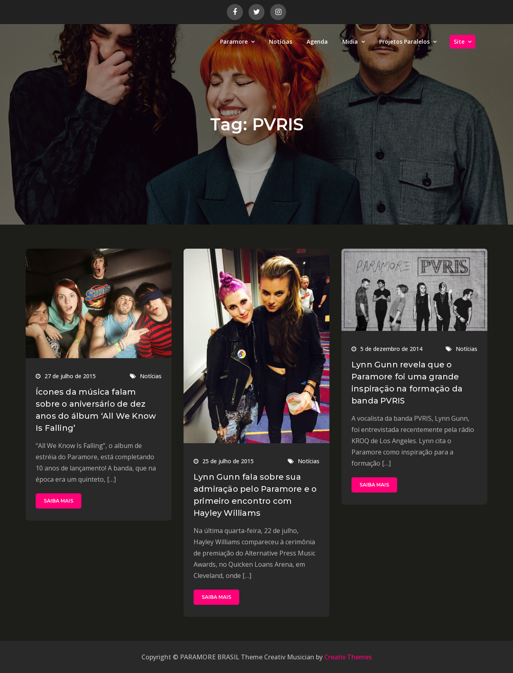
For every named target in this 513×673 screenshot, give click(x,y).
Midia (350, 41)
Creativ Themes (348, 657)
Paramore (234, 41)
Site (459, 41)
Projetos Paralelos (404, 41)
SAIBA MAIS (58, 501)
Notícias (280, 41)
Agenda (317, 41)
